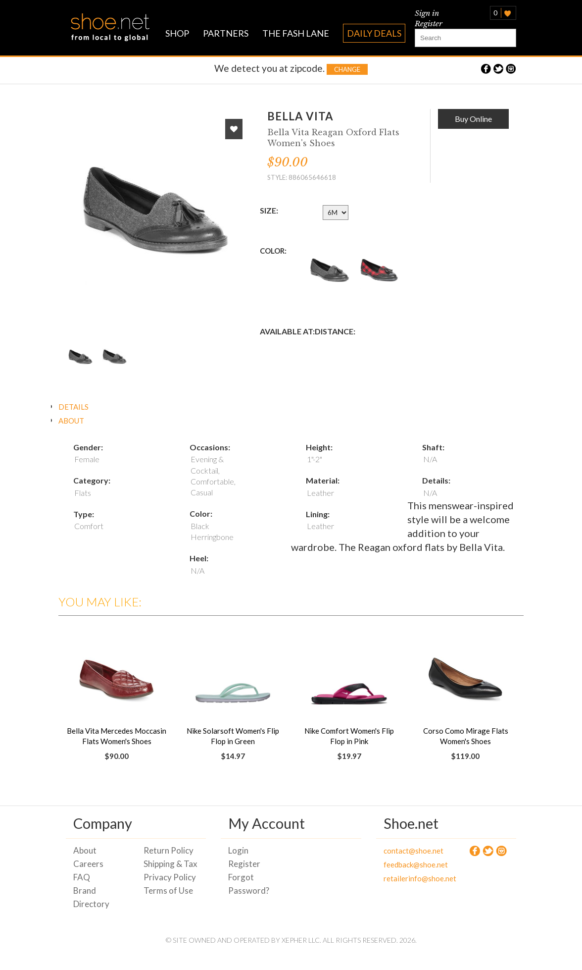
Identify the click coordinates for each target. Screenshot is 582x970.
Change (347, 69)
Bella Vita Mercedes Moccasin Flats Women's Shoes (116, 736)
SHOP (177, 33)
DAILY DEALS (374, 33)
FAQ (81, 877)
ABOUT (71, 420)
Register (428, 23)
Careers (88, 864)
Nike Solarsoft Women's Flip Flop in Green (233, 736)
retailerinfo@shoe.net (411, 878)
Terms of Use (168, 890)
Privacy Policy (170, 877)
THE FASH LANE (295, 33)
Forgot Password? (248, 884)
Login (238, 850)
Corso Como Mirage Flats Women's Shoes (465, 736)
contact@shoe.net (411, 850)
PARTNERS (225, 33)
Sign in (427, 13)
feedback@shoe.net (411, 864)
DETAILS (73, 406)
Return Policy (169, 850)
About (85, 850)
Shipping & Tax (170, 864)
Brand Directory (91, 897)
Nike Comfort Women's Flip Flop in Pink (349, 736)
